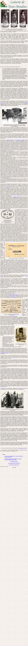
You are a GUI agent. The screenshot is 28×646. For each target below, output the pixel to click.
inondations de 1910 (16, 196)
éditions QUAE (22, 448)
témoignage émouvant (4, 352)
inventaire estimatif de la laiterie (14, 294)
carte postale (9, 186)
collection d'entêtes (16, 314)
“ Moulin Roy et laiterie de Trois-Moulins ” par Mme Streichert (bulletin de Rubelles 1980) (12, 459)
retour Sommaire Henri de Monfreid (14, 463)
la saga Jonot (15, 316)
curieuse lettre (13, 296)
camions (20, 388)
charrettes (3, 388)
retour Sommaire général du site (14, 464)
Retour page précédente (14, 461)
